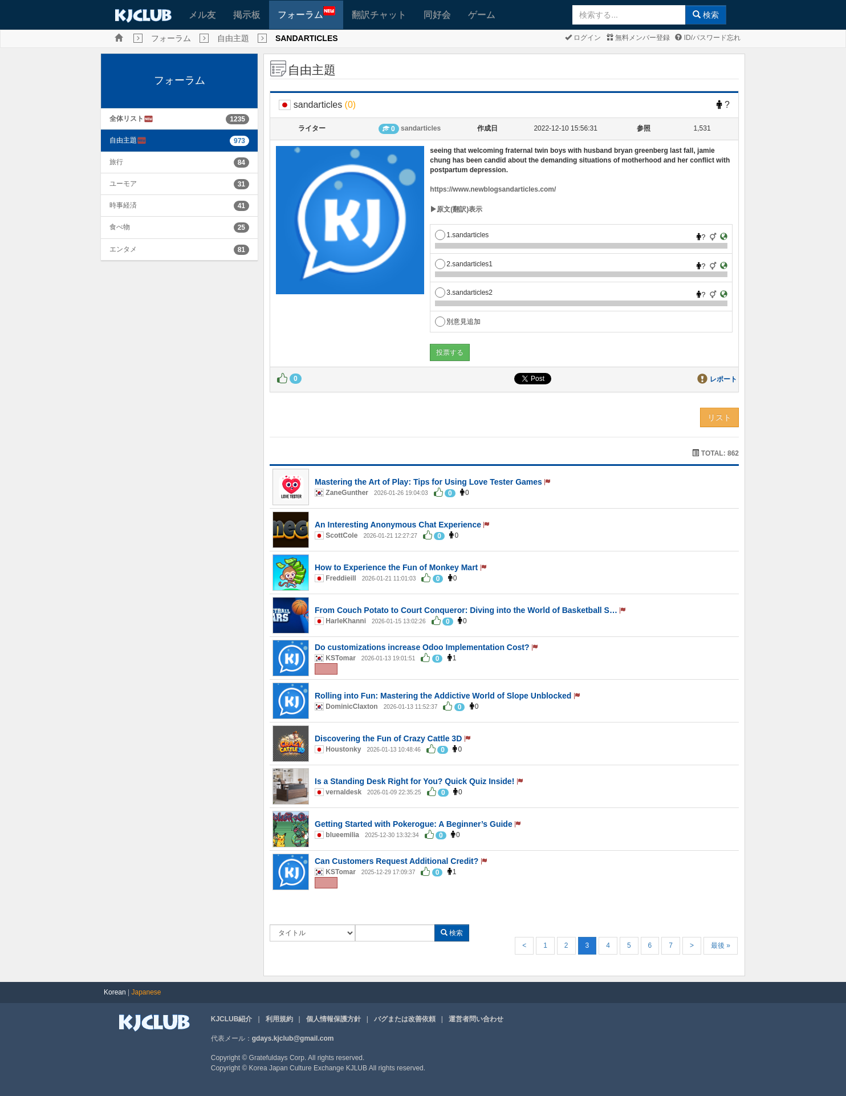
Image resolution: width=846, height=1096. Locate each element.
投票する (449, 352)
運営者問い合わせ (476, 1019)
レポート (723, 379)
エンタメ (123, 249)
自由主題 (233, 38)
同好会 (437, 14)
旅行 (116, 162)
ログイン (583, 38)
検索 (706, 14)
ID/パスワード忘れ (708, 38)
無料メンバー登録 (638, 38)
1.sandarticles (462, 235)
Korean (115, 992)
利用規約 (279, 1019)
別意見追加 (458, 321)
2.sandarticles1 (464, 264)
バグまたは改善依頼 (405, 1019)
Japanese (146, 992)
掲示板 (247, 14)
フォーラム (306, 12)
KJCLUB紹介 (232, 1019)
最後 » (720, 945)
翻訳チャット (379, 14)
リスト (719, 417)
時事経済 (123, 205)
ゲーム (481, 14)
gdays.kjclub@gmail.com (293, 1038)
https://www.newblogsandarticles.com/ (493, 189)
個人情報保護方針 (333, 1019)
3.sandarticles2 (464, 292)
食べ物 (119, 227)
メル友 (202, 14)
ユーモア (123, 184)
